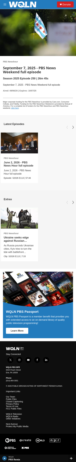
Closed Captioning (14, 401)
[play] (4, 458)
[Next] (73, 127)
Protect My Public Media (17, 426)
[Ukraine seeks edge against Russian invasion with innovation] (19, 218)
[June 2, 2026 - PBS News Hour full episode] (19, 143)
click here (15, 108)
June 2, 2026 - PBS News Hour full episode (18, 164)
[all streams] (72, 458)
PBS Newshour (10, 61)
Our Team (10, 397)
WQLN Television (14, 414)
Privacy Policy (12, 404)
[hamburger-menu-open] (4, 4)
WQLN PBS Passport (22, 312)
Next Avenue (12, 424)
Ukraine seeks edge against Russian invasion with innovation (19, 240)
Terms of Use (12, 406)
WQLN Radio (12, 416)
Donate (66, 4)
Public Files (11, 399)
